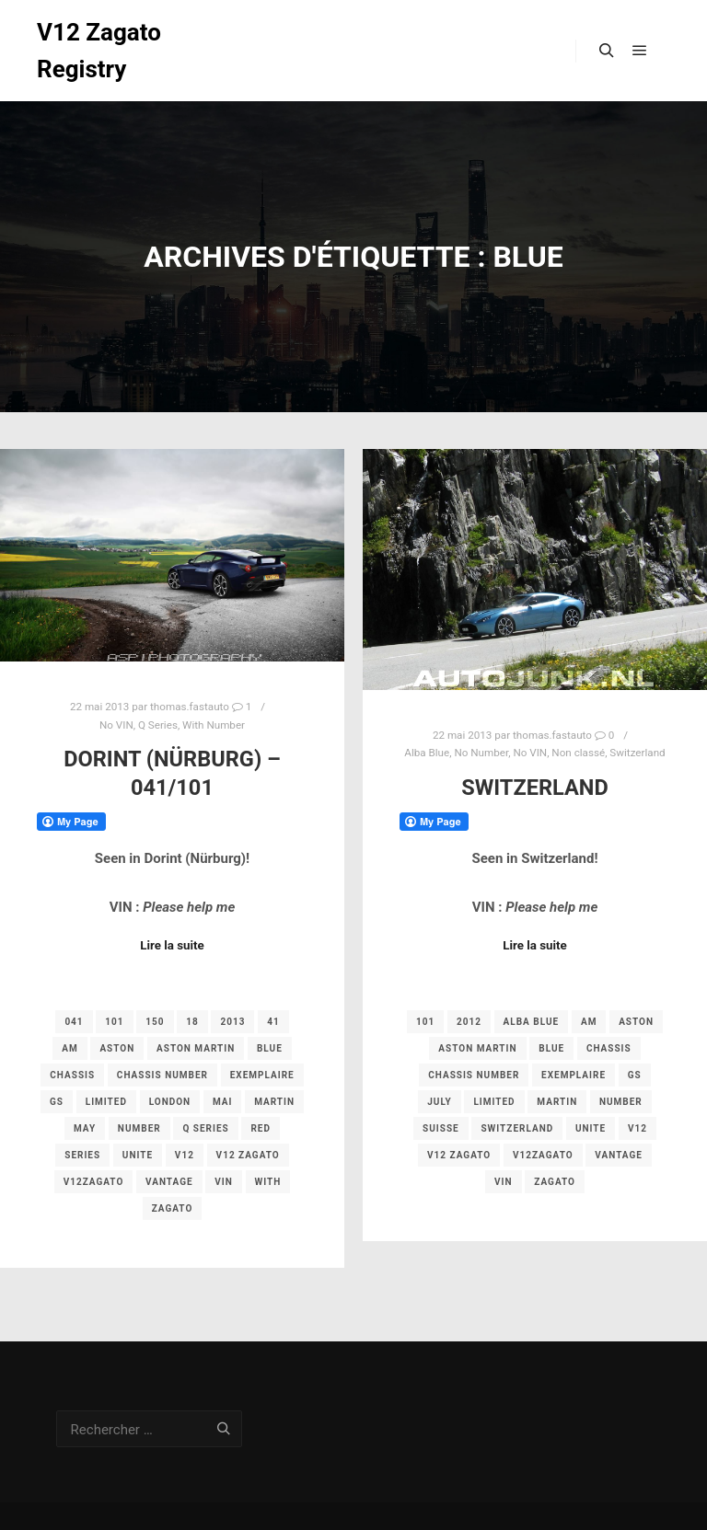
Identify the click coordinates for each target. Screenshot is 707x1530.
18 (192, 1022)
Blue (270, 1048)
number (139, 1128)
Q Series (158, 725)
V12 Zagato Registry (99, 50)
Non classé (578, 752)
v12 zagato (248, 1155)
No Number (481, 752)
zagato (172, 1208)
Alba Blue (426, 752)
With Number (213, 725)
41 (273, 1022)
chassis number (162, 1075)
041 (73, 1022)
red (260, 1128)
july (439, 1102)
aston (116, 1048)
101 (114, 1022)
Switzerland (637, 752)
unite (137, 1155)
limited (106, 1102)
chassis (72, 1075)
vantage (169, 1182)
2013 (232, 1022)
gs (57, 1102)
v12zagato (94, 1182)
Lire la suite (172, 945)
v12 (184, 1155)
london (170, 1102)
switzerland (517, 1128)
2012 (469, 1022)
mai (223, 1102)
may (85, 1128)
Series (82, 1155)
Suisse (441, 1128)
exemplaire (262, 1075)
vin (223, 1182)
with (268, 1182)
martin (274, 1102)
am (69, 1048)
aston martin (195, 1048)
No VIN (116, 725)
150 (154, 1022)
